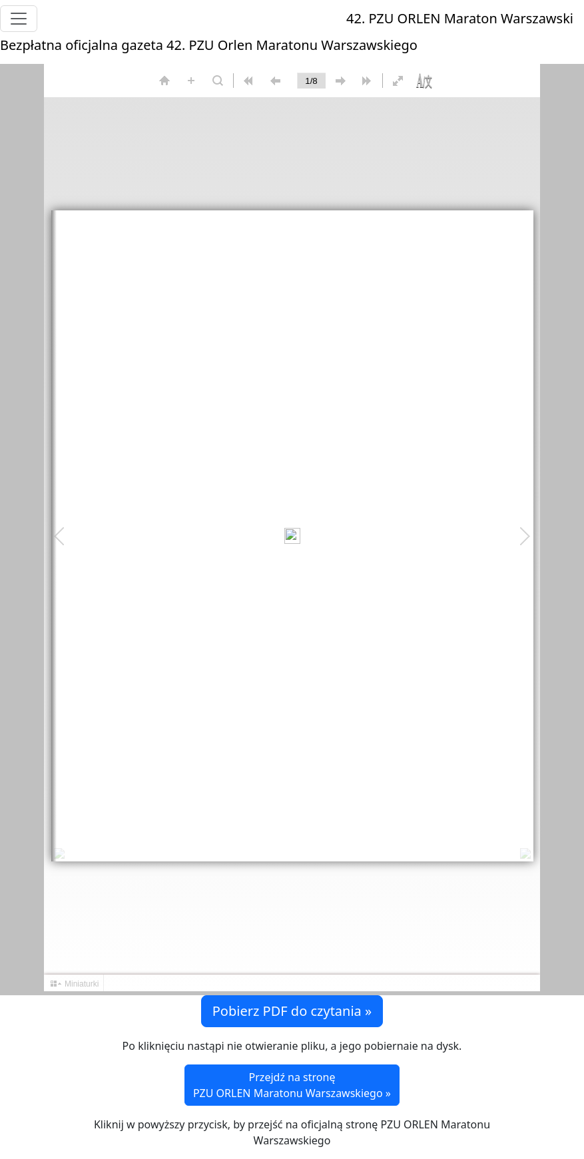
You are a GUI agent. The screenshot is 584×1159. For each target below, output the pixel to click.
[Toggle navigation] (18, 18)
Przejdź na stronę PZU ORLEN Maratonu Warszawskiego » (292, 1085)
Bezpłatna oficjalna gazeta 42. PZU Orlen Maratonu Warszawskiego (209, 45)
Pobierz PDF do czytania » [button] (292, 1011)
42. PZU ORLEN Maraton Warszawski (459, 18)
